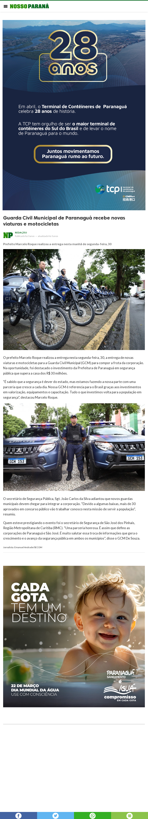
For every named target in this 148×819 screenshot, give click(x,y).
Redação (21, 232)
